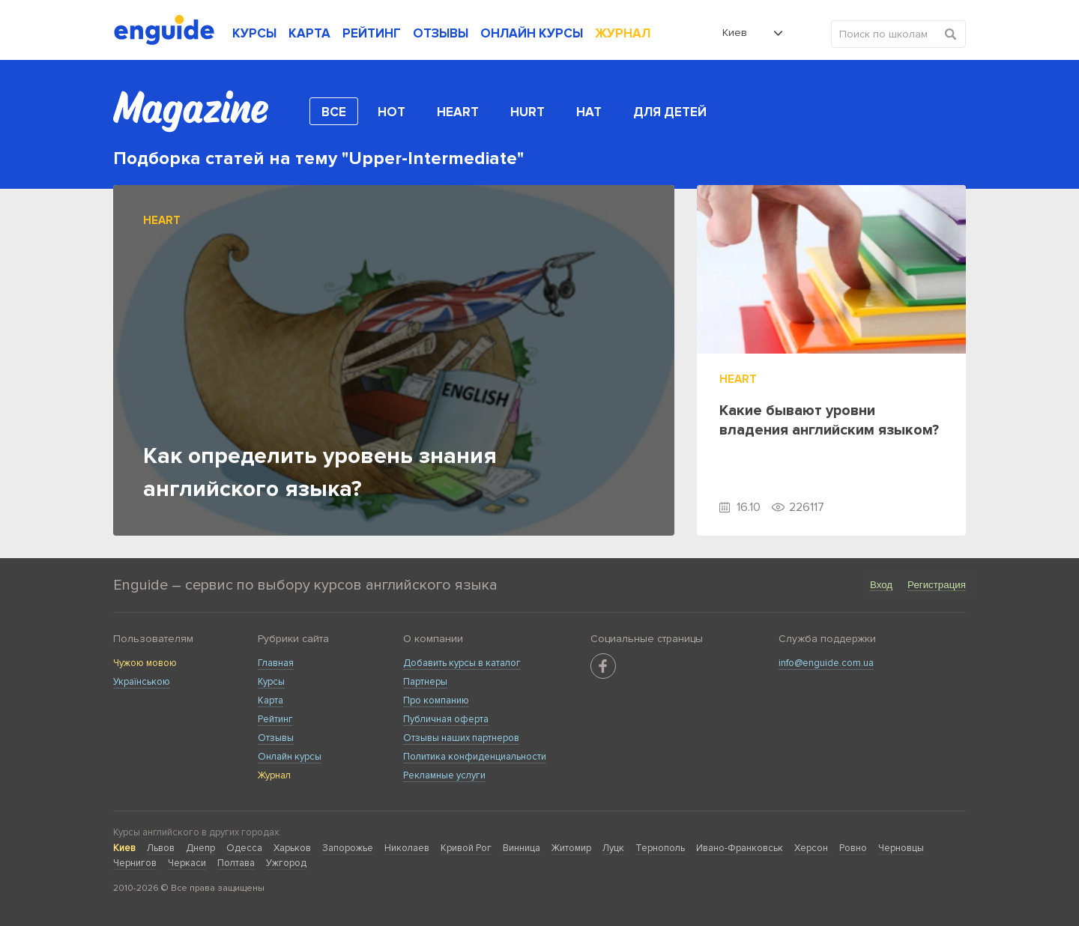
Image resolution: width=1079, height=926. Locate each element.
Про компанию (436, 700)
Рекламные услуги (444, 775)
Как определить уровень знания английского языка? (320, 472)
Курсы (271, 682)
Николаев (406, 848)
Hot (391, 112)
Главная (276, 663)
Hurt (527, 112)
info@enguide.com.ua (826, 663)
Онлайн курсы (289, 757)
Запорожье (347, 848)
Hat (589, 112)
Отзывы (276, 738)
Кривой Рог (466, 848)
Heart (458, 112)
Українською (141, 682)
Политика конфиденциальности (474, 757)
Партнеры (425, 682)
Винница (521, 848)
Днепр (200, 848)
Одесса (244, 848)
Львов (161, 848)
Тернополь (660, 848)
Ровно (853, 848)
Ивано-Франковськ (739, 848)
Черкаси (187, 863)
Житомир (571, 848)
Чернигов (135, 863)
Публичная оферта (446, 719)
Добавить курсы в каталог (462, 663)
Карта (270, 700)
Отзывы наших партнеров (461, 738)
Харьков (292, 848)
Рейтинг (275, 719)
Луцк (613, 848)
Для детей (670, 112)
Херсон (811, 848)
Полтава (236, 863)
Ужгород (286, 863)
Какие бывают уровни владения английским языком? (829, 420)
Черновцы (901, 848)
